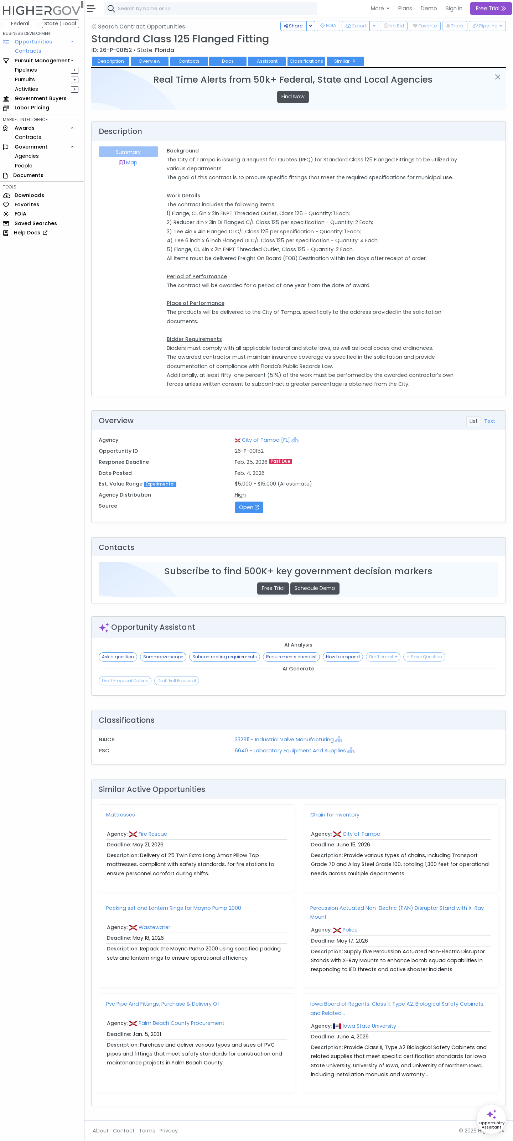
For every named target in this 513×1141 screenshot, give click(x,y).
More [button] (378, 8)
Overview (151, 61)
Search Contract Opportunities (140, 26)
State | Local (62, 23)
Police (350, 929)
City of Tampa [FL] (267, 440)
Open (250, 507)
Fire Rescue (154, 833)
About (102, 1130)
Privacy (170, 1130)
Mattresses (122, 814)
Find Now (293, 96)
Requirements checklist (293, 657)
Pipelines (27, 69)
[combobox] (212, 8)
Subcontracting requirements (226, 657)
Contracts (29, 51)
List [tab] (474, 421)
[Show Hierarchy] (296, 439)
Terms (148, 1130)
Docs (229, 61)
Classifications (308, 61)
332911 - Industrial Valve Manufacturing (286, 739)
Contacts (190, 61)
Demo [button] (429, 8)
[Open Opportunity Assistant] (491, 1119)
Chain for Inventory (335, 814)
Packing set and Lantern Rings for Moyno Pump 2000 (175, 908)
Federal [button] (21, 23)
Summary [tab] (129, 152)
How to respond (344, 657)
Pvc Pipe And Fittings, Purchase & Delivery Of (164, 1003)
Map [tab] (129, 162)
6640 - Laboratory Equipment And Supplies (291, 750)
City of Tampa (362, 833)
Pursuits (26, 79)
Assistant (268, 61)
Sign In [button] (454, 8)
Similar (347, 61)
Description (112, 61)
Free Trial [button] (491, 8)
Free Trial (274, 588)
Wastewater (156, 927)
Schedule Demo (315, 588)
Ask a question (119, 657)
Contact (125, 1130)
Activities (28, 89)
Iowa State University (370, 1026)
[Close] (498, 77)
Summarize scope (165, 657)
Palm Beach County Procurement (183, 1023)
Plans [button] (405, 8)
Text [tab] (489, 421)
